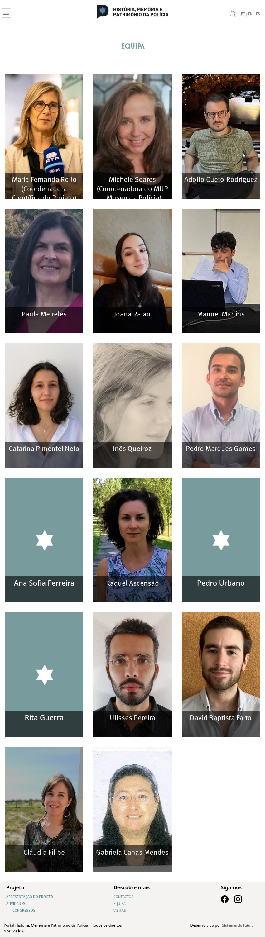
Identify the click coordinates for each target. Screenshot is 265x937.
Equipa (119, 904)
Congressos (23, 911)
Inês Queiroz (132, 449)
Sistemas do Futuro (238, 926)
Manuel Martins (221, 314)
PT (243, 12)
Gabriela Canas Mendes (132, 852)
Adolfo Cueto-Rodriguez (221, 179)
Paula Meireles (44, 314)
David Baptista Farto (221, 718)
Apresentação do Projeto (29, 897)
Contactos (123, 897)
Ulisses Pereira (132, 718)
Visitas (119, 911)
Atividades (15, 904)
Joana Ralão (132, 314)
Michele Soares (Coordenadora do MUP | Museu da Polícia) (132, 189)
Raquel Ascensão (132, 583)
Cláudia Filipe (44, 852)
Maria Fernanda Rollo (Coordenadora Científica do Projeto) (44, 189)
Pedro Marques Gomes (221, 449)
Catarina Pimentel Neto (44, 449)
